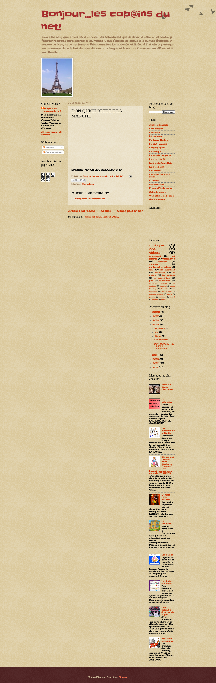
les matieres (168, 275)
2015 (156, 324)
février (158, 336)
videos (90, 184)
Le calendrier (167, 400)
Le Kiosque (155, 151)
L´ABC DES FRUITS (166, 497)
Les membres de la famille (168, 430)
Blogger (123, 677)
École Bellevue (157, 199)
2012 (156, 363)
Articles (48, 147)
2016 (156, 320)
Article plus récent (81, 210)
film (83, 184)
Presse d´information (161, 188)
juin (156, 332)
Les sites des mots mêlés (159, 175)
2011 (155, 367)
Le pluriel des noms (167, 582)
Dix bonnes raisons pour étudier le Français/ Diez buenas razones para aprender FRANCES (161, 465)
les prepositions (162, 278)
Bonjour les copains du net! (52, 109)
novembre (160, 328)
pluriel (172, 297)
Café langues (156, 128)
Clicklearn (154, 132)
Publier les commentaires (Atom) (101, 217)
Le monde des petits (160, 155)
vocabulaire (164, 281)
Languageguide (157, 147)
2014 (155, 355)
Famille (164, 283)
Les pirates (155, 170)
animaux (153, 264)
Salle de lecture (157, 192)
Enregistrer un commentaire (90, 198)
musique (156, 245)
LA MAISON (166, 522)
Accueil (105, 210)
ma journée (166, 291)
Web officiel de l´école (161, 196)
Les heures (167, 555)
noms (169, 294)
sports (163, 299)
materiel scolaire (156, 294)
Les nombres (161, 339)
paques (152, 297)
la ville (164, 289)
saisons (155, 299)
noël (152, 249)
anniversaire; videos (160, 267)
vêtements (168, 258)
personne (162, 297)
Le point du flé (157, 159)
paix (151, 281)
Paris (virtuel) (156, 184)
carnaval (163, 286)
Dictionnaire (155, 136)
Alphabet (153, 283)
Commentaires (52, 152)
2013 (155, 359)
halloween (160, 273)
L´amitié (154, 180)
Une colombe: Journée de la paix (168, 611)
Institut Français (158, 144)
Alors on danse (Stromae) (167, 386)
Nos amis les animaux (168, 639)
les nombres (167, 270)
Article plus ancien (130, 210)
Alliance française (158, 125)
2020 (156, 312)
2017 (155, 316)
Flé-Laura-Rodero (158, 140)
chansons (155, 256)
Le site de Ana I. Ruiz (160, 163)
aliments (162, 261)
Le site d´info (157, 167)
